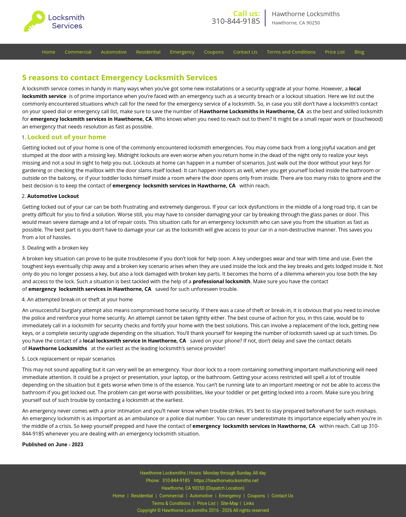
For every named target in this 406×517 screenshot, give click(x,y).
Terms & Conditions (171, 503)
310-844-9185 (236, 21)
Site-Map (229, 503)
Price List (335, 52)
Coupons (214, 52)
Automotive (114, 52)
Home (48, 52)
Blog (359, 52)
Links (249, 503)
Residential (148, 52)
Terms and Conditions (291, 52)
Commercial (78, 52)
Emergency (182, 52)
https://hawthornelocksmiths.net (226, 480)
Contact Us (245, 52)
